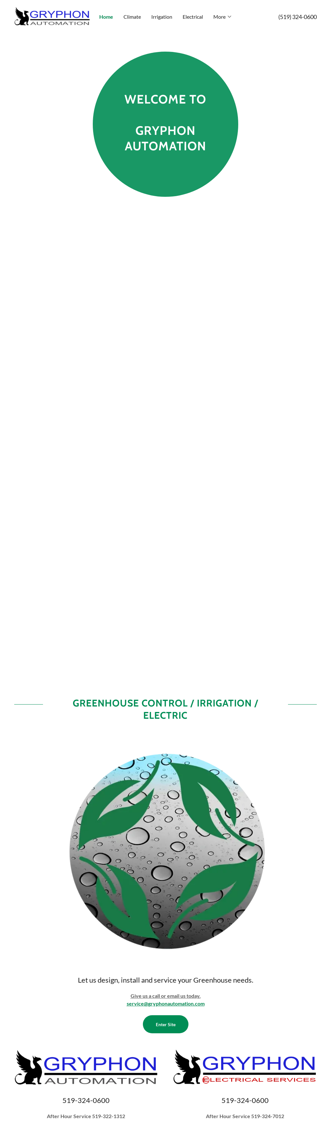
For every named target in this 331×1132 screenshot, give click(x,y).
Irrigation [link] (161, 17)
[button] (222, 17)
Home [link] (106, 17)
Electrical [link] (193, 17)
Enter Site (166, 1024)
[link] (52, 16)
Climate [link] (132, 17)
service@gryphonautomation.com (166, 1003)
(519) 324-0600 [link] (297, 16)
